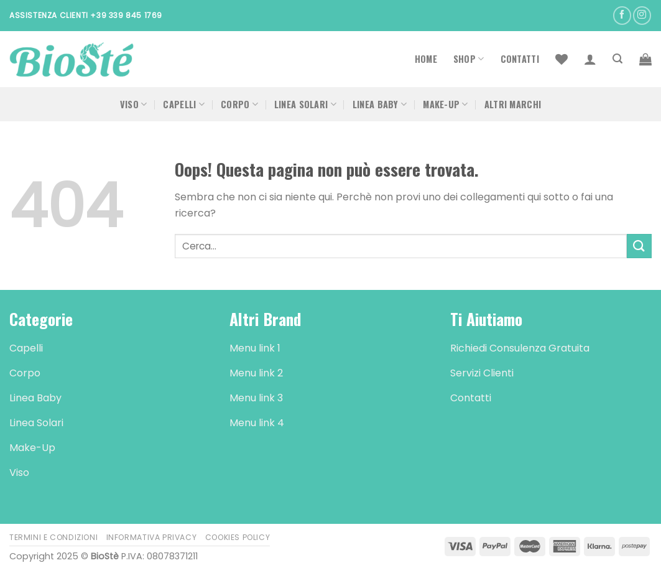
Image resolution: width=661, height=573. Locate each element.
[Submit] (639, 246)
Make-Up (445, 104)
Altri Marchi (512, 104)
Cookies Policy (237, 537)
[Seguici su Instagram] (642, 15)
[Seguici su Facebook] (622, 15)
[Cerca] (617, 59)
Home (426, 58)
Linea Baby (380, 104)
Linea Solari (305, 104)
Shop (468, 58)
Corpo (239, 104)
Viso (133, 104)
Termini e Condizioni (53, 537)
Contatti (520, 58)
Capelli (184, 104)
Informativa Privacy (151, 537)
